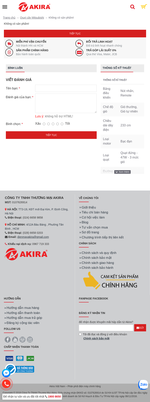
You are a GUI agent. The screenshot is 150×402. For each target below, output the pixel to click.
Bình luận (15, 67)
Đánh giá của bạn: (18, 97)
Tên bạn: (12, 88)
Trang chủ (9, 17)
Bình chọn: (13, 124)
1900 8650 (54, 396)
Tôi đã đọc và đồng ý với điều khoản (103, 337)
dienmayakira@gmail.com (33, 236)
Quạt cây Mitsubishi (32, 17)
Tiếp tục (75, 33)
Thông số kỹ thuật (117, 67)
